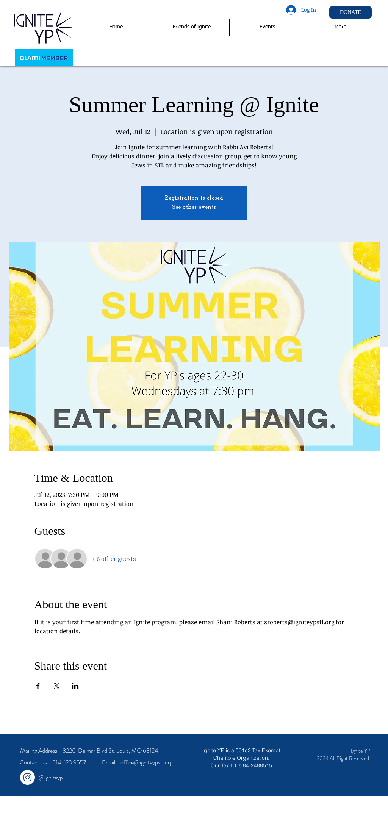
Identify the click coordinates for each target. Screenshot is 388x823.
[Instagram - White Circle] (27, 777)
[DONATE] (350, 12)
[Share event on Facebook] (38, 686)
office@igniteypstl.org (146, 762)
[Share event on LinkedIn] (75, 686)
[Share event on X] (56, 686)
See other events (194, 207)
